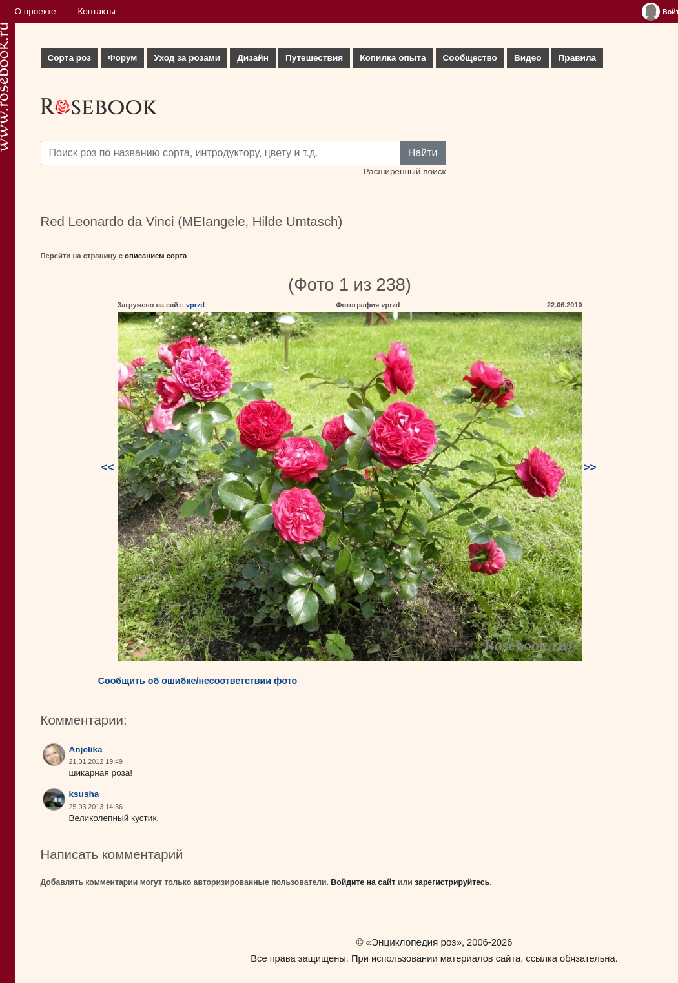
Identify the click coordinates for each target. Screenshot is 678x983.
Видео (528, 58)
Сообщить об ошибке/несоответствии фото (198, 681)
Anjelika (86, 749)
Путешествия (314, 58)
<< (107, 467)
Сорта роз (69, 58)
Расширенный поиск (404, 171)
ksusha (84, 794)
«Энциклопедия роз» (414, 941)
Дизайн (253, 58)
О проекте (35, 11)
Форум (122, 58)
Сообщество (470, 58)
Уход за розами (187, 58)
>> (590, 467)
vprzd (195, 305)
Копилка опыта (393, 58)
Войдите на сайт (363, 882)
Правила (578, 58)
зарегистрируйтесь (452, 882)
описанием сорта (156, 256)
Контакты (96, 11)
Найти (423, 152)
